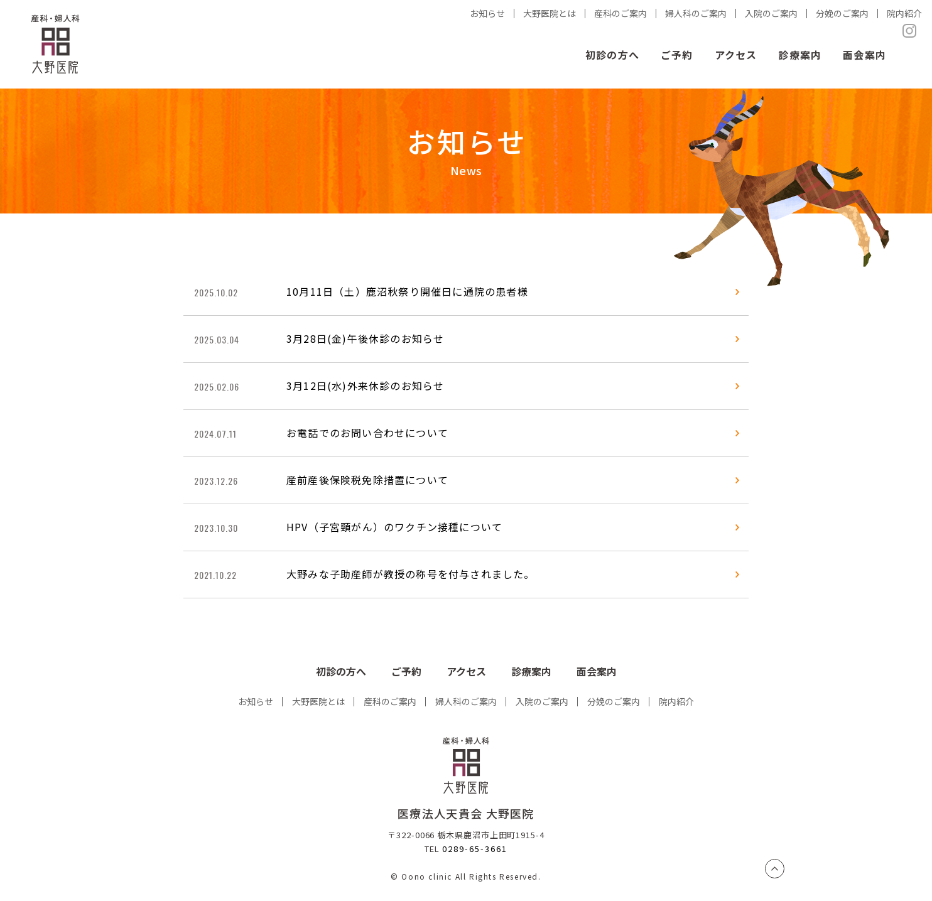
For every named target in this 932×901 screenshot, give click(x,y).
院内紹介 (676, 701)
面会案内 (864, 54)
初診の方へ (612, 54)
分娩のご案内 (613, 701)
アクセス (736, 54)
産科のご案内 (390, 701)
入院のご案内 (542, 701)
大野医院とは (318, 701)
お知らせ (255, 701)
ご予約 (677, 54)
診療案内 (799, 54)
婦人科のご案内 (466, 701)
